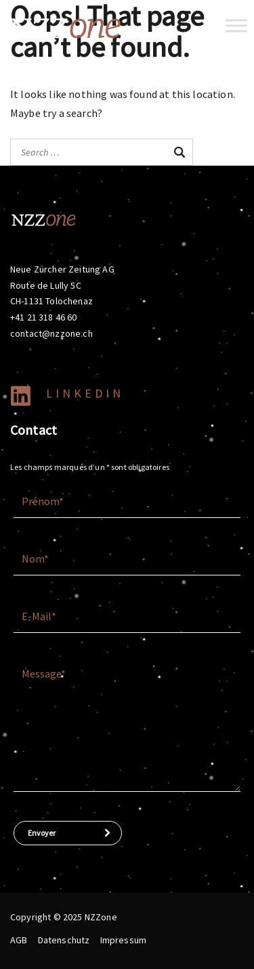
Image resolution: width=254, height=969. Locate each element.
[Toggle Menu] (236, 25)
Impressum (123, 940)
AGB (18, 940)
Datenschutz (64, 940)
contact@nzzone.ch (51, 333)
